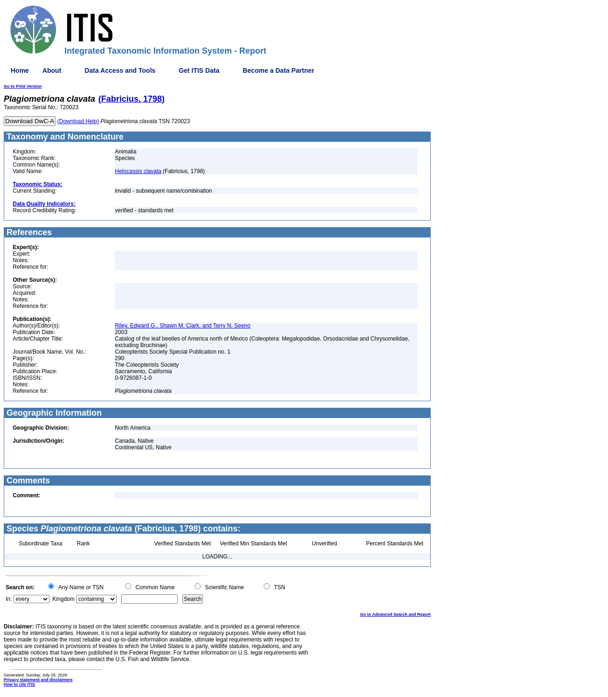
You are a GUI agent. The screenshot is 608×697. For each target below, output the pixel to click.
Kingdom (63, 599)
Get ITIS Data (199, 70)
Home (20, 70)
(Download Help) (78, 121)
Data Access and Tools (119, 70)
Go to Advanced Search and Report (395, 614)
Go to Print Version (23, 86)
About (51, 70)
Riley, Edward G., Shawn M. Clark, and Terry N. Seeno (182, 325)
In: (9, 599)
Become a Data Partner (278, 70)
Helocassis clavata (138, 171)
